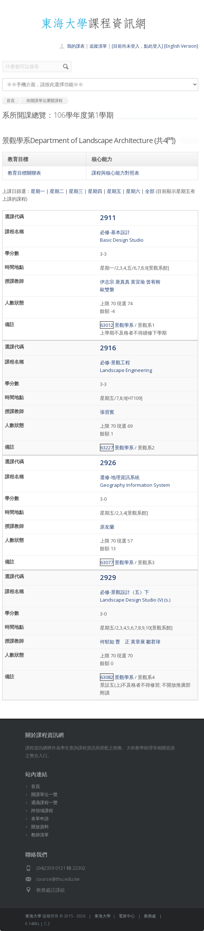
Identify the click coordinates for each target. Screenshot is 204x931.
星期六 (133, 191)
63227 (106, 447)
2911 (108, 217)
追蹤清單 (98, 46)
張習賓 (107, 412)
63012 (106, 325)
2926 (108, 462)
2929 (108, 577)
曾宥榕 (153, 281)
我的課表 (76, 46)
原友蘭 (107, 526)
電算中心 (127, 916)
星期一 (38, 191)
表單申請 (40, 818)
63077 (106, 562)
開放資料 (40, 827)
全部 (150, 191)
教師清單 (40, 835)
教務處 (150, 916)
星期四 (95, 191)
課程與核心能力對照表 (115, 172)
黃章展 (138, 641)
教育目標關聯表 (24, 172)
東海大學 (33, 916)
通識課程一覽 (44, 802)
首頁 (35, 786)
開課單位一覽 (44, 794)
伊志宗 (107, 281)
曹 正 (122, 641)
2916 (108, 347)
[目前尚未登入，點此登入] (137, 46)
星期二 (57, 191)
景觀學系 (124, 325)
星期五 (114, 191)
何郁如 (107, 641)
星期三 (76, 191)
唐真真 (122, 281)
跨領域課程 (42, 810)
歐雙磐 (107, 289)
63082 (106, 677)
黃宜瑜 (138, 281)
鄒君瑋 (153, 641)
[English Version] (181, 46)
